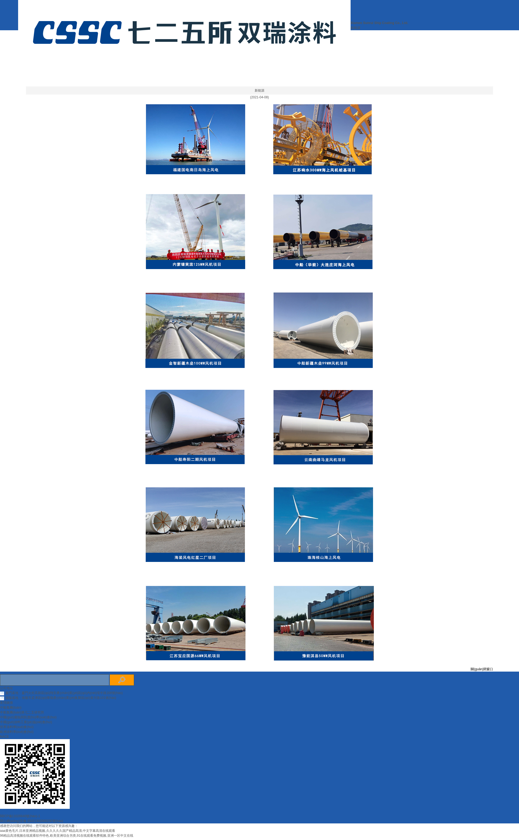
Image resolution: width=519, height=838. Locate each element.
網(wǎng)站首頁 (170, 70)
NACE (4, 737)
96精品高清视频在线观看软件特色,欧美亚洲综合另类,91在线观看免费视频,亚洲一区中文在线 (66, 835)
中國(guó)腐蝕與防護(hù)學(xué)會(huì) (28, 717)
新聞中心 (258, 70)
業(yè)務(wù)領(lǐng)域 (177, 81)
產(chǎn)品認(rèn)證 (304, 70)
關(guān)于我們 (218, 70)
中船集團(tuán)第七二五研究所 (22, 712)
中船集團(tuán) (10, 707)
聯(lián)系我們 (282, 81)
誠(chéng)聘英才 (234, 81)
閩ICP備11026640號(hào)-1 (20, 816)
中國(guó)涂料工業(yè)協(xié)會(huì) (26, 722)
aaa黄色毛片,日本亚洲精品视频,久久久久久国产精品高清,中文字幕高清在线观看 (57, 831)
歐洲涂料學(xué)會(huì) (17, 732)
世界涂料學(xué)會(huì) (17, 727)
